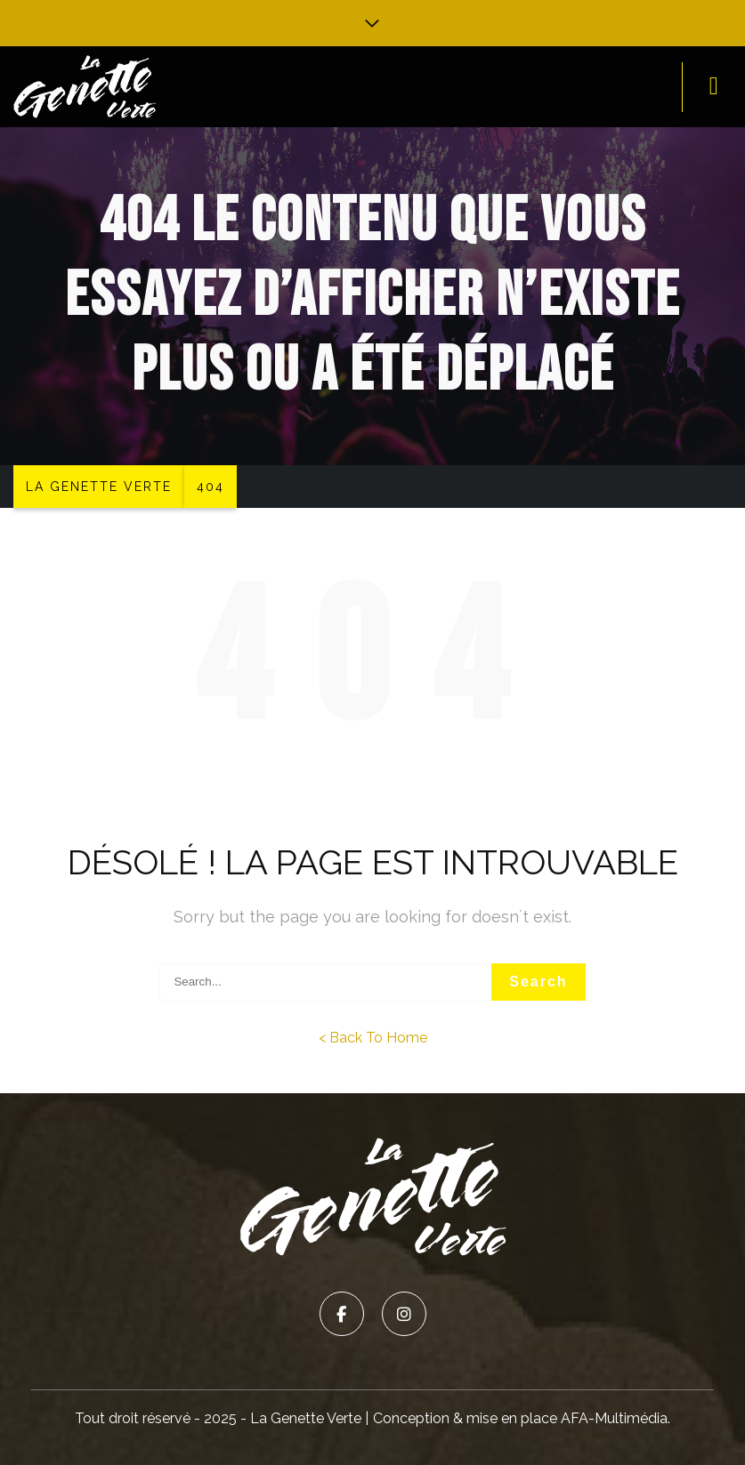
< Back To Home (373, 1037)
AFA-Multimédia (614, 1418)
